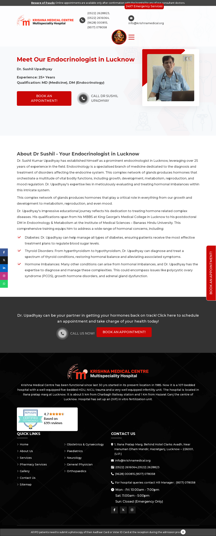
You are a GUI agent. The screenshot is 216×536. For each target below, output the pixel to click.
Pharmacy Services (32, 464)
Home (22, 444)
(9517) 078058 (97, 27)
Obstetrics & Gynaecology (84, 444)
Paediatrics (73, 451)
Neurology (73, 458)
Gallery (23, 471)
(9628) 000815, (97, 22)
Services (24, 458)
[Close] (183, 532)
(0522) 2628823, (98, 13)
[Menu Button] (131, 37)
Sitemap (24, 484)
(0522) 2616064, (98, 18)
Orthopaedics (75, 471)
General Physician (78, 464)
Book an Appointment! (44, 98)
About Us (25, 451)
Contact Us (26, 478)
